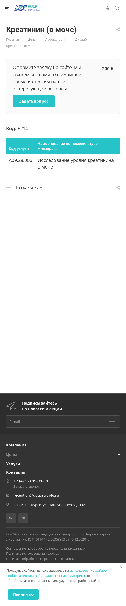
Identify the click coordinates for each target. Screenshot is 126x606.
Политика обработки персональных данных (41, 558)
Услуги (13, 463)
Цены (11, 454)
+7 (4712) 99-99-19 (30, 480)
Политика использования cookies (32, 553)
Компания (16, 444)
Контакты (15, 472)
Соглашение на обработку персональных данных (45, 548)
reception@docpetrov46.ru (36, 495)
